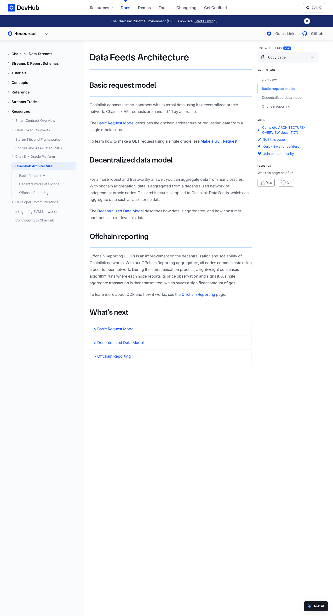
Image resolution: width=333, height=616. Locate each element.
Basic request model (123, 85)
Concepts (19, 82)
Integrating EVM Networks (36, 211)
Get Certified (215, 8)
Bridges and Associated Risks (38, 148)
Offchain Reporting (34, 193)
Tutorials (19, 73)
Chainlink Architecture (33, 166)
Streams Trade (24, 101)
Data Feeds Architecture (139, 57)
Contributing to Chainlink (34, 220)
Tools (164, 8)
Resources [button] (101, 8)
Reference (20, 92)
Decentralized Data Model (39, 184)
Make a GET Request (219, 141)
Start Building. (206, 21)
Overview (269, 80)
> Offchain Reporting (112, 356)
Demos (144, 8)
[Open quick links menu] (281, 33)
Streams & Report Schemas (35, 63)
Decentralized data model (131, 160)
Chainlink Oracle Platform (35, 156)
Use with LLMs (274, 48)
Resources (20, 111)
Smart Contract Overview (35, 120)
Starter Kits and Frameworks (37, 139)
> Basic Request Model (114, 328)
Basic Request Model (35, 176)
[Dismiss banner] (307, 21)
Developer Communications (36, 202)
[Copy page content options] (288, 57)
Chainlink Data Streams (31, 54)
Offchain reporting (119, 236)
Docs (125, 8)
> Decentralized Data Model (119, 342)
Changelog (186, 8)
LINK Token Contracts (32, 130)
